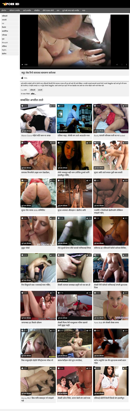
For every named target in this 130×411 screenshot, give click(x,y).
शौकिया (4, 46)
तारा (58, 10)
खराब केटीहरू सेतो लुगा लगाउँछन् (70, 360)
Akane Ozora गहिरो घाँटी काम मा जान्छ (36, 135)
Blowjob (5, 43)
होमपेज (3, 10)
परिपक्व (4, 35)
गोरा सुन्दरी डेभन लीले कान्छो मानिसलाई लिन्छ (74, 248)
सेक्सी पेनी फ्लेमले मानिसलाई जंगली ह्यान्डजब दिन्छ (110, 286)
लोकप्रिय (37, 10)
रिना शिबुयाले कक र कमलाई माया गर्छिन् (35, 285)
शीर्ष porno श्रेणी (48, 10)
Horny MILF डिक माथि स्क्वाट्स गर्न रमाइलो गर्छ (37, 399)
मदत (83, 10)
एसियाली (4, 16)
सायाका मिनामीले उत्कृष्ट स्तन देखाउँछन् (35, 172)
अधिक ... (33, 94)
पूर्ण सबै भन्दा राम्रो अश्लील (70, 10)
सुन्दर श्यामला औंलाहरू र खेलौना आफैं (72, 210)
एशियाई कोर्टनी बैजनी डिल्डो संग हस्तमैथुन (109, 398)
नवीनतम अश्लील (14, 10)
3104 (25, 78)
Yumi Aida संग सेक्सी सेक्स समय (106, 322)
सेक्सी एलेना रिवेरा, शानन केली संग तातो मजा (74, 398)
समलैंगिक (5, 31)
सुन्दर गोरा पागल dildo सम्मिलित (33, 210)
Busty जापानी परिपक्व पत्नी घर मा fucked (109, 135)
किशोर (4, 27)
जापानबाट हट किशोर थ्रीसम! (31, 322)
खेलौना (4, 54)
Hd (3, 23)
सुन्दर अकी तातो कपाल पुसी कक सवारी (108, 172)
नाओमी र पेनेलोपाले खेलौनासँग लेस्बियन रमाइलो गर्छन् (108, 211)
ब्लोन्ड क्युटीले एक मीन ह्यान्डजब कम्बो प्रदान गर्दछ (110, 361)
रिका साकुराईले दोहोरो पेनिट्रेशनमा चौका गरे (37, 360)
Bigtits (4, 50)
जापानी (4, 20)
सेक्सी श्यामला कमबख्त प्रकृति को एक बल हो (74, 285)
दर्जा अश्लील (27, 10)
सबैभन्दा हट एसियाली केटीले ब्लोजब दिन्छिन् (110, 248)
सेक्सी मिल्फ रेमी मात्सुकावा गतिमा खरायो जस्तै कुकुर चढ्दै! (72, 323)
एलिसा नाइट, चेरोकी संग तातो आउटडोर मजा (74, 135)
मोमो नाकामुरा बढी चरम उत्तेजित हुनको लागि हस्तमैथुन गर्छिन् (73, 173)
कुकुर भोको (25, 248)
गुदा (3, 39)
